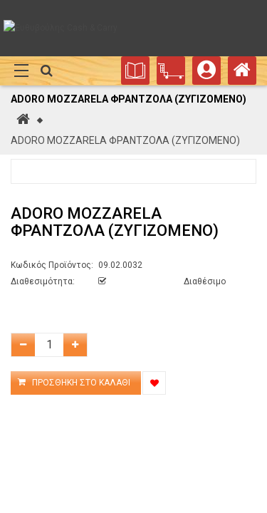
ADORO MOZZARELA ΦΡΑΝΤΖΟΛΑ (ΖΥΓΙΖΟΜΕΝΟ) (125, 140)
